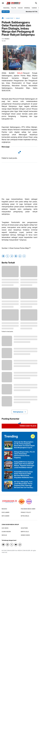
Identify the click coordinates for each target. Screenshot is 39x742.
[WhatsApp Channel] (20, 544)
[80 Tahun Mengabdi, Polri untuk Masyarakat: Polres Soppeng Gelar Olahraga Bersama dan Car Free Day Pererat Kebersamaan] (8, 485)
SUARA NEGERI (6, 531)
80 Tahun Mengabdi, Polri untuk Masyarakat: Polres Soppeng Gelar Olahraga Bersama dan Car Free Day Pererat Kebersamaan (23, 484)
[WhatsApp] (20, 256)
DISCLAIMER (5, 512)
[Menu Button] (3, 3)
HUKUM (20, 8)
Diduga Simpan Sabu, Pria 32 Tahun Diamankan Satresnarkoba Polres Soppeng (24, 454)
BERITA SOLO (25, 531)
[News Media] (29, 501)
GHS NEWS (5, 528)
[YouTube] (15, 544)
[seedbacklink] (21, 501)
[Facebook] (3, 256)
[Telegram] (11, 256)
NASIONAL (6, 8)
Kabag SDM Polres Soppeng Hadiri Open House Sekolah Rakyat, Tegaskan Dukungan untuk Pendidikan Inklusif (24, 464)
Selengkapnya (19, 412)
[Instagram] (7, 544)
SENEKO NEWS (25, 535)
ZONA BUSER (10, 550)
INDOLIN (4, 535)
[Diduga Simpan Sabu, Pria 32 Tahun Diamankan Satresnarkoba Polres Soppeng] (8, 455)
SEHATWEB (24, 528)
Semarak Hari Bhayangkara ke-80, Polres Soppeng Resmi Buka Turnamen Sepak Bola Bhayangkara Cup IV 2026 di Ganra (24, 445)
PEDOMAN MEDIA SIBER (28, 509)
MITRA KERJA (25, 516)
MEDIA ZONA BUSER (24, 550)
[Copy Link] (24, 256)
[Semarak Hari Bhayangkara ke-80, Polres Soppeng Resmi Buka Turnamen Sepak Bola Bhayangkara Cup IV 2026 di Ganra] (8, 445)
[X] (7, 256)
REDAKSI (4, 509)
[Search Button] (36, 3)
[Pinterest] (15, 256)
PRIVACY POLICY (26, 512)
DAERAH (34, 8)
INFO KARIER (5, 516)
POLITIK (13, 8)
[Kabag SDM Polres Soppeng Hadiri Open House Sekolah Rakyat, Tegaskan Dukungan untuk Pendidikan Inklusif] (8, 465)
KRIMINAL (27, 8)
